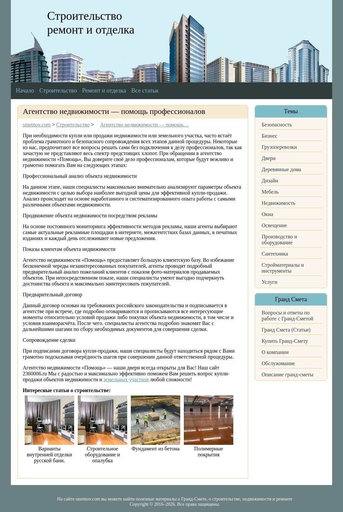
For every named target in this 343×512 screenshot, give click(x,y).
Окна (267, 214)
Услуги (269, 282)
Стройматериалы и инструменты (283, 268)
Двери (268, 158)
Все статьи (144, 90)
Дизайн (270, 180)
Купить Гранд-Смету (285, 341)
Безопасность (277, 124)
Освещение (274, 225)
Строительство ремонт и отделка (90, 22)
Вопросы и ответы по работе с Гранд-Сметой (287, 315)
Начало (25, 90)
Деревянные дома (281, 169)
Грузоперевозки (279, 147)
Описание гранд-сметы (287, 374)
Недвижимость (278, 203)
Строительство (58, 90)
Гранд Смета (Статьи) (286, 330)
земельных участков (126, 379)
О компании (275, 352)
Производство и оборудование (279, 239)
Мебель (270, 192)
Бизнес (269, 136)
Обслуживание (278, 363)
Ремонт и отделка (104, 90)
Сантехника (275, 253)
